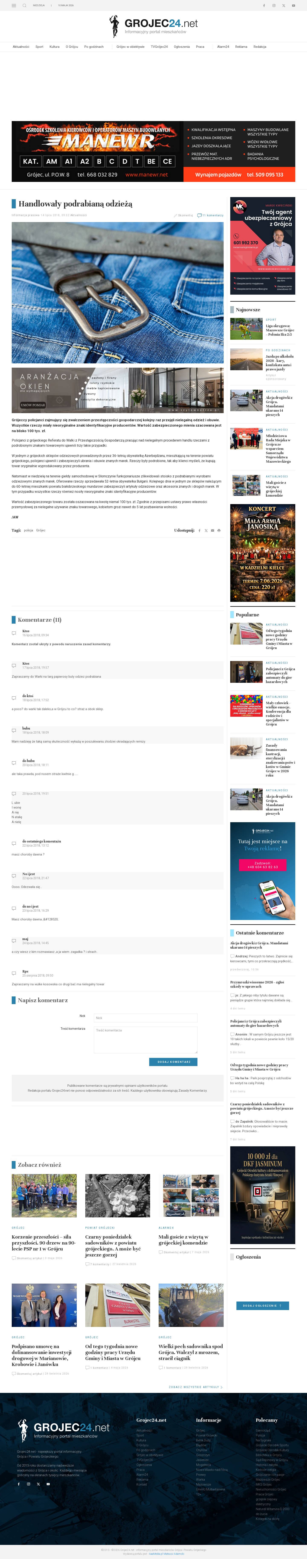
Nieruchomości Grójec (271, 1489)
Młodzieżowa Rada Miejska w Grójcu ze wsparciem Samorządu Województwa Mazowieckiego (278, 449)
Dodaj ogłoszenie (262, 1306)
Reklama (241, 47)
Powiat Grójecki (100, 1227)
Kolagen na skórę (267, 1519)
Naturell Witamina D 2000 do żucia (273, 1511)
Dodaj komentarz (174, 1061)
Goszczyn (203, 1455)
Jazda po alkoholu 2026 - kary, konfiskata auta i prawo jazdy (280, 362)
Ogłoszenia (182, 47)
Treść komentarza (73, 1028)
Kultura (54, 47)
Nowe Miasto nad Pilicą (212, 1469)
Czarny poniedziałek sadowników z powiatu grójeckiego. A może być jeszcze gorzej (113, 1246)
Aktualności (21, 47)
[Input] (146, 1018)
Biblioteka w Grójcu (269, 1455)
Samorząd (263, 1430)
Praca (200, 47)
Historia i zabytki (267, 1465)
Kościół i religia (266, 1469)
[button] (14, 5)
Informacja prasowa (26, 215)
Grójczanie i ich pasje (270, 1474)
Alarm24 (223, 47)
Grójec (18, 1227)
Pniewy (201, 1474)
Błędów (201, 1445)
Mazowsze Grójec (268, 1479)
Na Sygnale (263, 1440)
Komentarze (39, 619)
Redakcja (260, 47)
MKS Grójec (264, 1484)
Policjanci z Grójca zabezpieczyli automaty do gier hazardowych (280, 675)
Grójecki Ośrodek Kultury (272, 1450)
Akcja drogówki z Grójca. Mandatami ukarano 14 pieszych (279, 406)
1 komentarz (96, 1367)
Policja (260, 1435)
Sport (39, 47)
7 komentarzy (97, 1264)
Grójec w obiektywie (131, 47)
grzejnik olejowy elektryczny (266, 1502)
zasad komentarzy (96, 644)
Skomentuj (185, 215)
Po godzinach (94, 47)
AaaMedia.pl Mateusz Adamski (166, 1553)
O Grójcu (72, 47)
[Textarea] (146, 1040)
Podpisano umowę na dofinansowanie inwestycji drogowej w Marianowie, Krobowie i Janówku (41, 1355)
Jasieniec (202, 1460)
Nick (82, 1016)
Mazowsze (203, 1484)
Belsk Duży (203, 1440)
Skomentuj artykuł (27, 1258)
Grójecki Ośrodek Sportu (272, 1445)
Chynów (201, 1450)
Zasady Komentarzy (192, 1090)
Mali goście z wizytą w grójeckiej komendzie (184, 1240)
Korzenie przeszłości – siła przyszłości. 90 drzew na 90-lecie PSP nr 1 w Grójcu (44, 1243)
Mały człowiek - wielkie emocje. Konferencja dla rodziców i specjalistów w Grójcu (278, 714)
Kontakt (141, 1484)
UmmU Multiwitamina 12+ (210, 1492)
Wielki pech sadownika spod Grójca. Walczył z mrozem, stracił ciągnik (191, 1352)
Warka (200, 1479)
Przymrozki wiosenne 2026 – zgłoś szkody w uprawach (257, 984)
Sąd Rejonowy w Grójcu (272, 1460)
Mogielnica (203, 1465)
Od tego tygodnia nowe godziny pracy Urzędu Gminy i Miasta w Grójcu (112, 1352)
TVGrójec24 (159, 47)
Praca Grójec (265, 1494)
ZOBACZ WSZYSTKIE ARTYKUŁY (196, 1387)
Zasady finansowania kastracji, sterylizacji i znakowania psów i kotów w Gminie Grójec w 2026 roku (280, 760)
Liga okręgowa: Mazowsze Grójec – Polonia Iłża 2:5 (280, 330)
